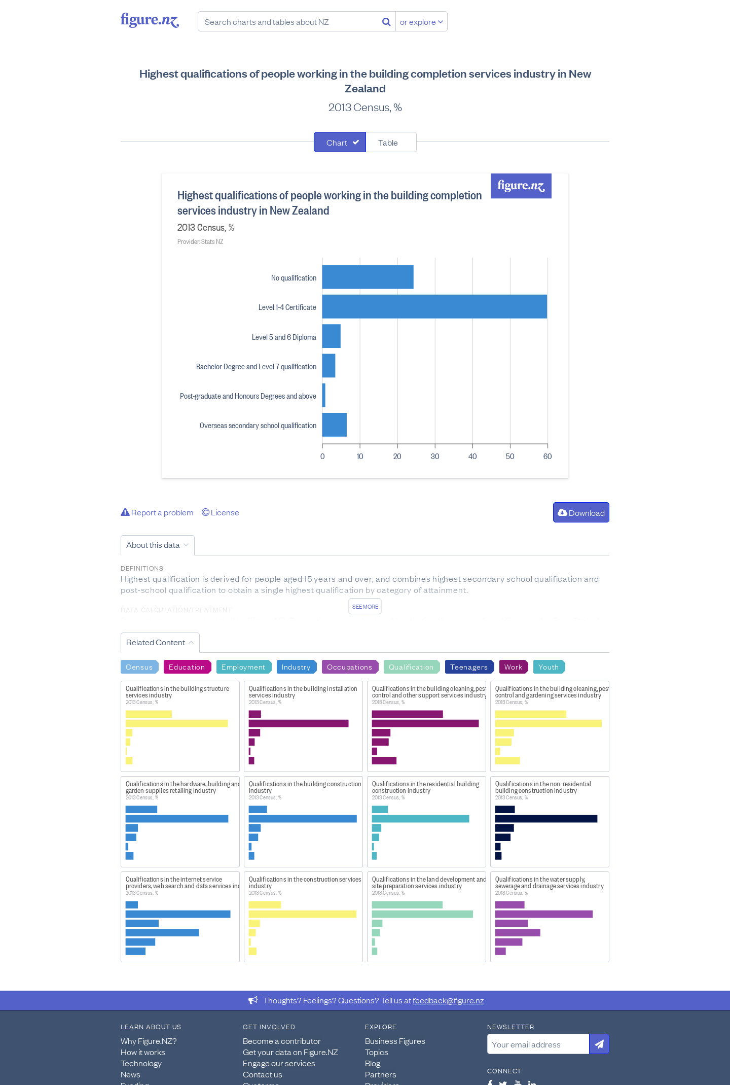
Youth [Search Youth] (548, 666)
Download (581, 512)
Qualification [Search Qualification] (411, 666)
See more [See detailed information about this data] (365, 606)
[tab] (340, 142)
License (220, 511)
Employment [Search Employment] (244, 666)
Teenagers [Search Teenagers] (469, 666)
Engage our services (279, 1062)
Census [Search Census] (139, 666)
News (130, 1073)
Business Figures (395, 1040)
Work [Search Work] (513, 666)
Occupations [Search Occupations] (350, 666)
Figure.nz (150, 20)
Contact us (262, 1073)
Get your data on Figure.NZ (290, 1051)
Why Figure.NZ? (149, 1040)
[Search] (386, 21)
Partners (380, 1073)
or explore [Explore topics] (422, 21)
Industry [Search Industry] (296, 666)
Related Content (155, 641)
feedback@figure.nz (448, 999)
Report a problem (157, 511)
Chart (336, 142)
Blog (372, 1062)
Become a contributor (282, 1040)
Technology (141, 1062)
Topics (376, 1051)
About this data (153, 544)
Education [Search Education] (187, 666)
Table (388, 142)
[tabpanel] (365, 325)
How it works (143, 1051)
